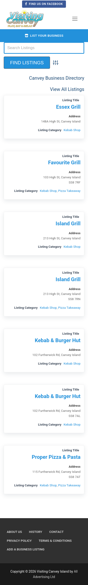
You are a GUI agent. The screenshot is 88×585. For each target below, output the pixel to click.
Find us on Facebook (44, 4)
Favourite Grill (64, 162)
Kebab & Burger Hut (57, 340)
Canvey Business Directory (56, 78)
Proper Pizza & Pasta (56, 457)
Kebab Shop (72, 130)
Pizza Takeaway (69, 191)
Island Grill (68, 223)
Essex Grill (68, 107)
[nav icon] (74, 19)
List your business (44, 35)
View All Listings (67, 89)
